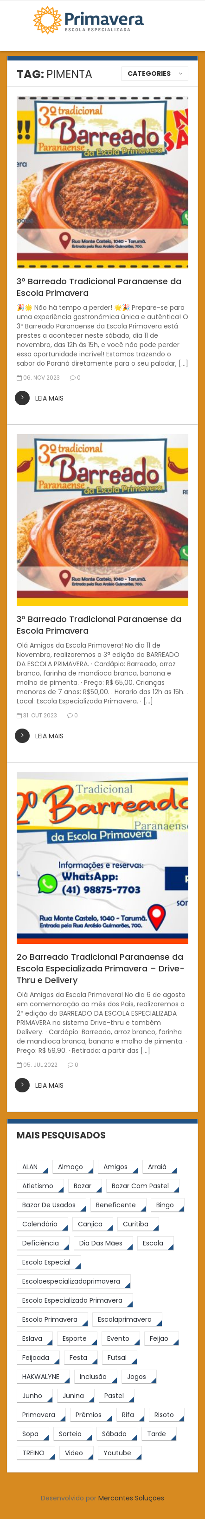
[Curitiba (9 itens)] (138, 1224)
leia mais (49, 398)
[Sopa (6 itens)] (33, 1434)
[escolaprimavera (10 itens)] (127, 1319)
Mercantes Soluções (131, 1498)
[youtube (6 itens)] (120, 1453)
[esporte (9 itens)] (77, 1339)
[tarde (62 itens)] (159, 1434)
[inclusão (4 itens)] (95, 1377)
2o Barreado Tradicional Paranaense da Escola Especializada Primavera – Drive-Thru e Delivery (101, 968)
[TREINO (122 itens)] (36, 1453)
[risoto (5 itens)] (167, 1415)
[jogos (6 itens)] (139, 1377)
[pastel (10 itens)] (117, 1396)
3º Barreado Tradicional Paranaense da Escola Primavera (99, 287)
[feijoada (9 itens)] (38, 1358)
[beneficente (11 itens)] (118, 1205)
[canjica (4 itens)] (92, 1224)
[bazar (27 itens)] (85, 1186)
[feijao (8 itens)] (161, 1339)
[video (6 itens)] (76, 1453)
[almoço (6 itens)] (73, 1167)
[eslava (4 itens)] (35, 1339)
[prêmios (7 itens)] (91, 1415)
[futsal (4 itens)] (119, 1358)
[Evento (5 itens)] (121, 1339)
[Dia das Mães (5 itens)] (103, 1243)
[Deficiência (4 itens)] (43, 1243)
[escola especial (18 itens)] (49, 1262)
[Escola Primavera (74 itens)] (52, 1319)
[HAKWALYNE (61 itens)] (43, 1377)
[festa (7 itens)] (81, 1358)
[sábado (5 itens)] (116, 1434)
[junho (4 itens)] (35, 1396)
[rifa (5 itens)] (130, 1415)
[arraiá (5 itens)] (159, 1167)
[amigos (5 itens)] (118, 1167)
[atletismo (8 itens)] (40, 1186)
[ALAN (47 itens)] (32, 1167)
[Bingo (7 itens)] (168, 1205)
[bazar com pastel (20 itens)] (142, 1186)
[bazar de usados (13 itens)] (51, 1205)
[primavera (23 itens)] (41, 1415)
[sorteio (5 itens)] (72, 1434)
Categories (149, 73)
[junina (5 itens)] (76, 1396)
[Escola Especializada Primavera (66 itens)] (75, 1300)
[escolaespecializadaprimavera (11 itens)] (74, 1281)
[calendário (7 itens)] (42, 1224)
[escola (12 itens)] (155, 1243)
